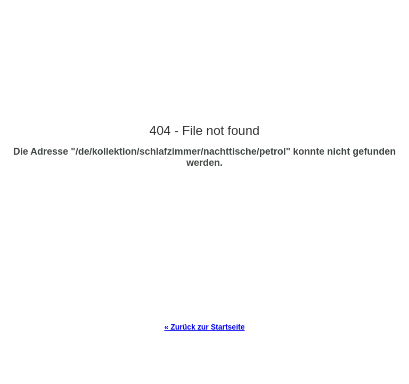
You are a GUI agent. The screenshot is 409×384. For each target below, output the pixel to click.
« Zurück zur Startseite (205, 327)
